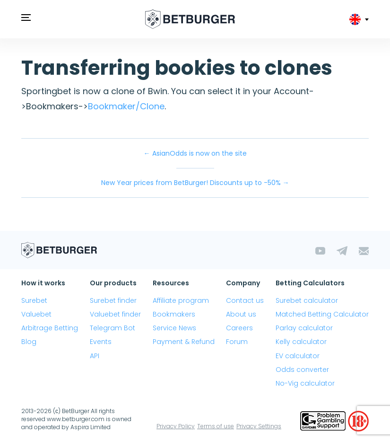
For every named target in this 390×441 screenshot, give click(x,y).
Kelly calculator (301, 341)
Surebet (34, 300)
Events (101, 341)
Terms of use (215, 426)
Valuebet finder (115, 314)
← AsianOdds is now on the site (195, 153)
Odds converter (302, 369)
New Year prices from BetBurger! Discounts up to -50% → (195, 182)
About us (241, 314)
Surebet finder (113, 300)
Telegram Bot (112, 328)
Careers (239, 328)
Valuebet (36, 314)
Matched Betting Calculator (322, 314)
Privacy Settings (258, 426)
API (94, 356)
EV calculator (298, 356)
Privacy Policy (175, 426)
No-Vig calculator (305, 383)
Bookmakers (174, 314)
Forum (237, 341)
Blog (28, 341)
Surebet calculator (307, 300)
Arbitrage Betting (49, 328)
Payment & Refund (184, 341)
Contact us (245, 300)
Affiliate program (181, 300)
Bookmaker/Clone (126, 106)
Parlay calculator (304, 328)
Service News (174, 328)
